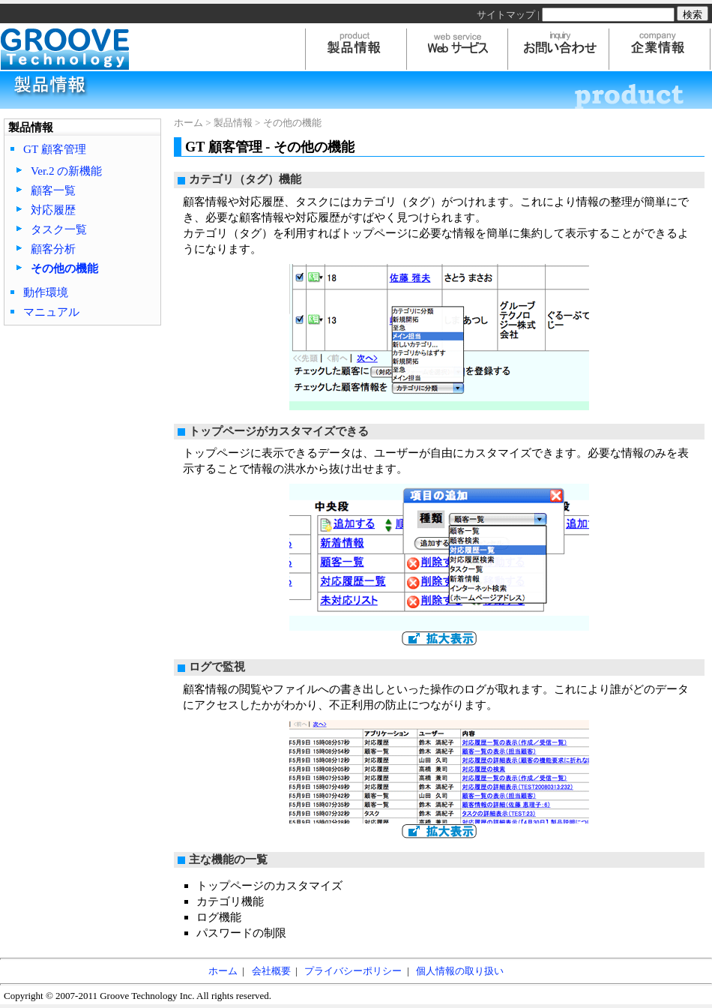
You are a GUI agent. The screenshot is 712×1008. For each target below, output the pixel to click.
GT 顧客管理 (54, 148)
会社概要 (271, 970)
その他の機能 (64, 268)
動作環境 (45, 292)
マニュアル (51, 311)
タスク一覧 (59, 229)
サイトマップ (506, 14)
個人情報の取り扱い (460, 970)
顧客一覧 (53, 190)
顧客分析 (53, 248)
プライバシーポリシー (353, 970)
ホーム (188, 122)
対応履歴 (53, 209)
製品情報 (233, 122)
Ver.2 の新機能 (66, 170)
